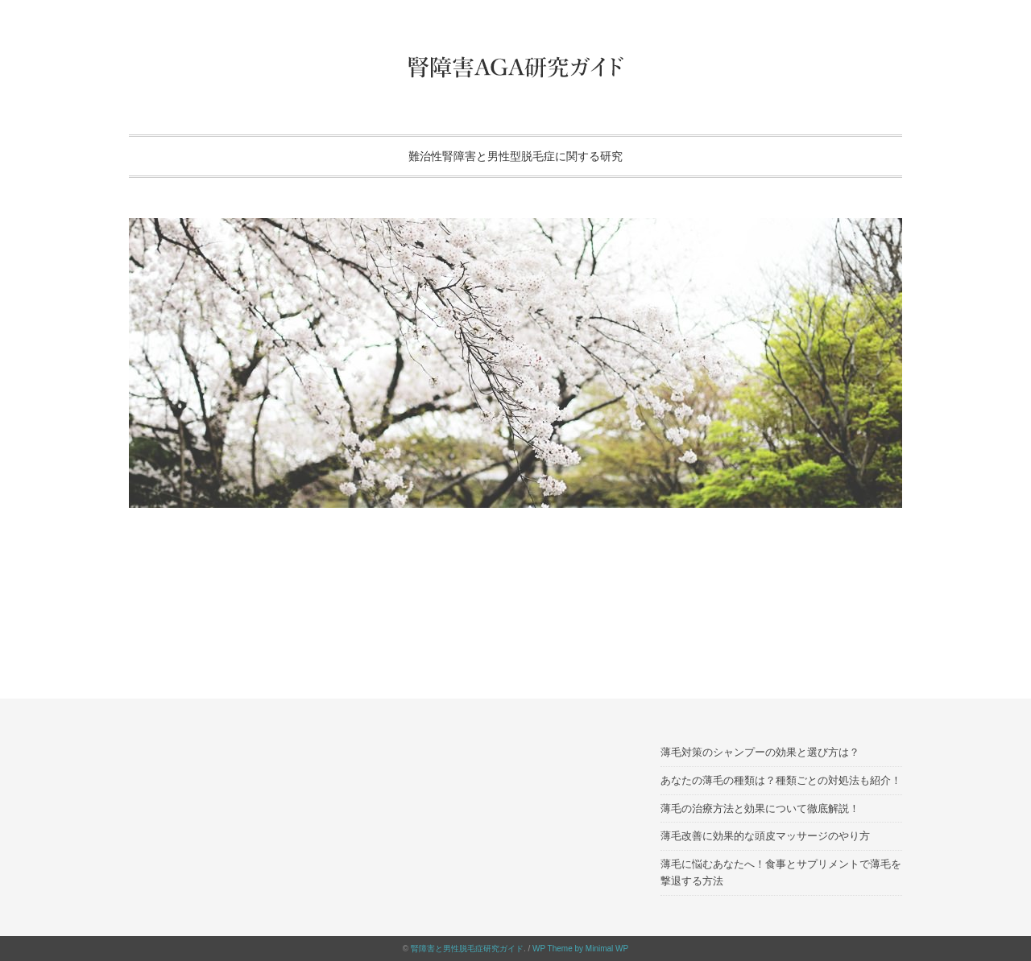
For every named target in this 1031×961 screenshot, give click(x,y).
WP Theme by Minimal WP (580, 948)
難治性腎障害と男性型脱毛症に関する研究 (515, 156)
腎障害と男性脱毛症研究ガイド (467, 948)
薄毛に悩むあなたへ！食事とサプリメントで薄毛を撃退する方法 (780, 872)
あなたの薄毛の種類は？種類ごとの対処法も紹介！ (780, 780)
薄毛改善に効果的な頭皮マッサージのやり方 (765, 836)
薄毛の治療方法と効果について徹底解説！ (759, 808)
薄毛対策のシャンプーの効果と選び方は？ (759, 752)
